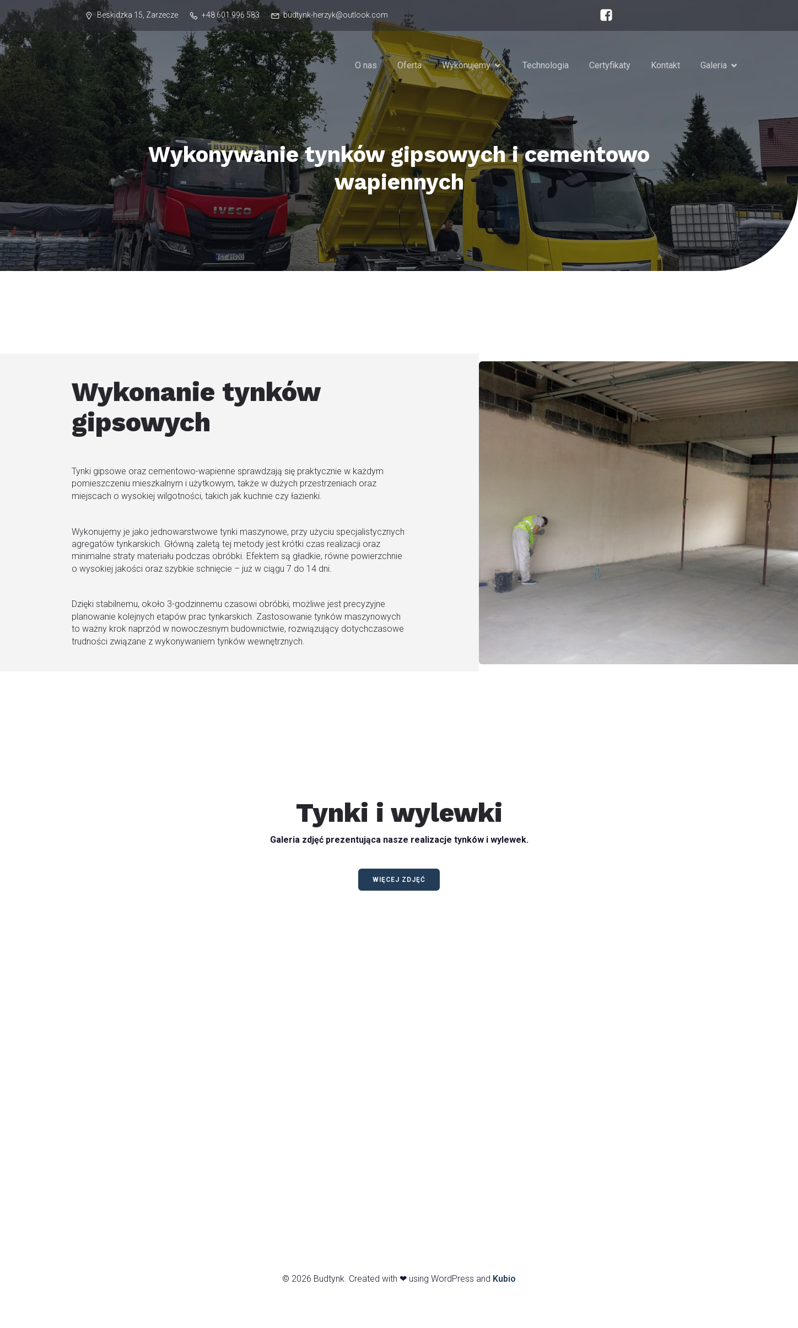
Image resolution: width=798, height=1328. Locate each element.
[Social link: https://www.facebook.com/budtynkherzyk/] (603, 15)
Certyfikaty (609, 66)
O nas (366, 66)
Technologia (545, 66)
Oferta (409, 66)
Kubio (504, 1281)
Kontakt (665, 66)
